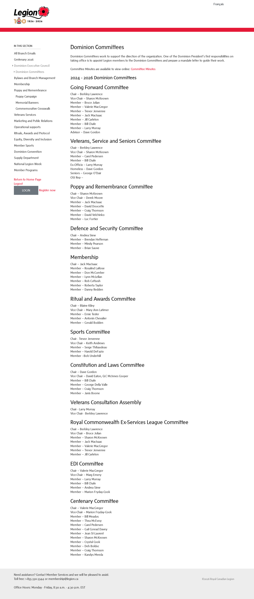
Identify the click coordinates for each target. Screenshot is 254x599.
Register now (47, 190)
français (219, 4)
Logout (18, 183)
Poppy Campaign (26, 96)
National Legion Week (28, 164)
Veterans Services (25, 114)
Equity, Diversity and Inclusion (33, 139)
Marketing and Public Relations (33, 121)
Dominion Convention (28, 151)
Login (26, 190)
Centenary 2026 (24, 59)
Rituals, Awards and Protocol (32, 133)
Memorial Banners (27, 102)
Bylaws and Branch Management (34, 78)
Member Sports (24, 145)
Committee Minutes (143, 69)
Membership (22, 84)
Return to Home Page (27, 179)
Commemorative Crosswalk (33, 108)
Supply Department (26, 157)
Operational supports (27, 127)
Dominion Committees (30, 71)
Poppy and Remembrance (30, 90)
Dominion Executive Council (31, 65)
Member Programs (26, 170)
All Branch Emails (25, 53)
